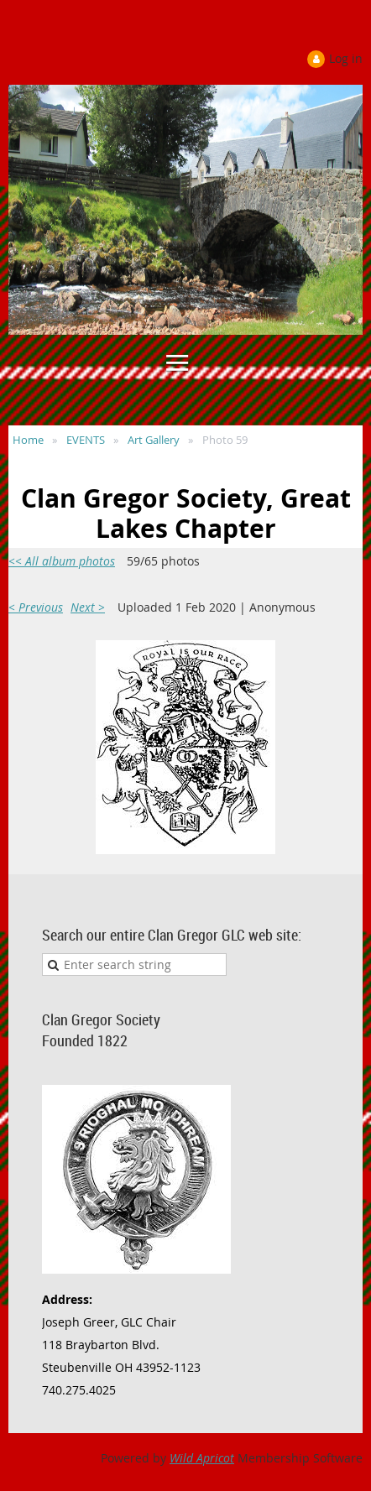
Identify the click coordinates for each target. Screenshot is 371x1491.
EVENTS (85, 439)
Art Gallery (154, 439)
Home (28, 439)
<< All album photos (61, 561)
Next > (88, 607)
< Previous (35, 607)
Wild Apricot (202, 1458)
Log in (346, 58)
